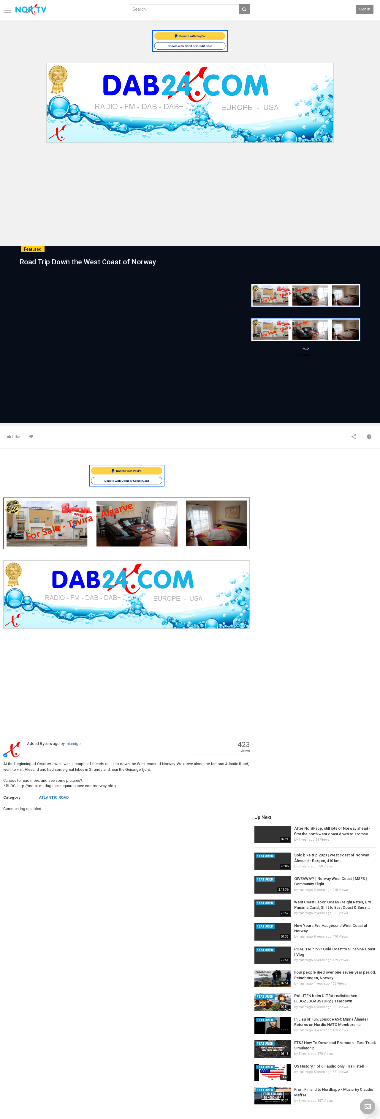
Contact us (30, 1053)
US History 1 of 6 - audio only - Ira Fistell (330, 710)
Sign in (364, 9)
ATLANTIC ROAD (54, 797)
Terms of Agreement (33, 1059)
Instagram (351, 1072)
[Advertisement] (190, 190)
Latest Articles (87, 1046)
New (137, 1046)
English (349, 1099)
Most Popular (86, 1053)
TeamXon (351, 1078)
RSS (78, 1059)
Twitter (348, 1059)
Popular (140, 1053)
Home (21, 1046)
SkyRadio (350, 1046)
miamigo (73, 743)
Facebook (351, 1053)
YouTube (350, 1065)
